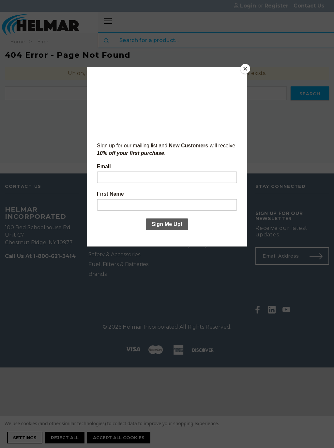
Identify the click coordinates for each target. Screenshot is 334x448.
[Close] (245, 69)
